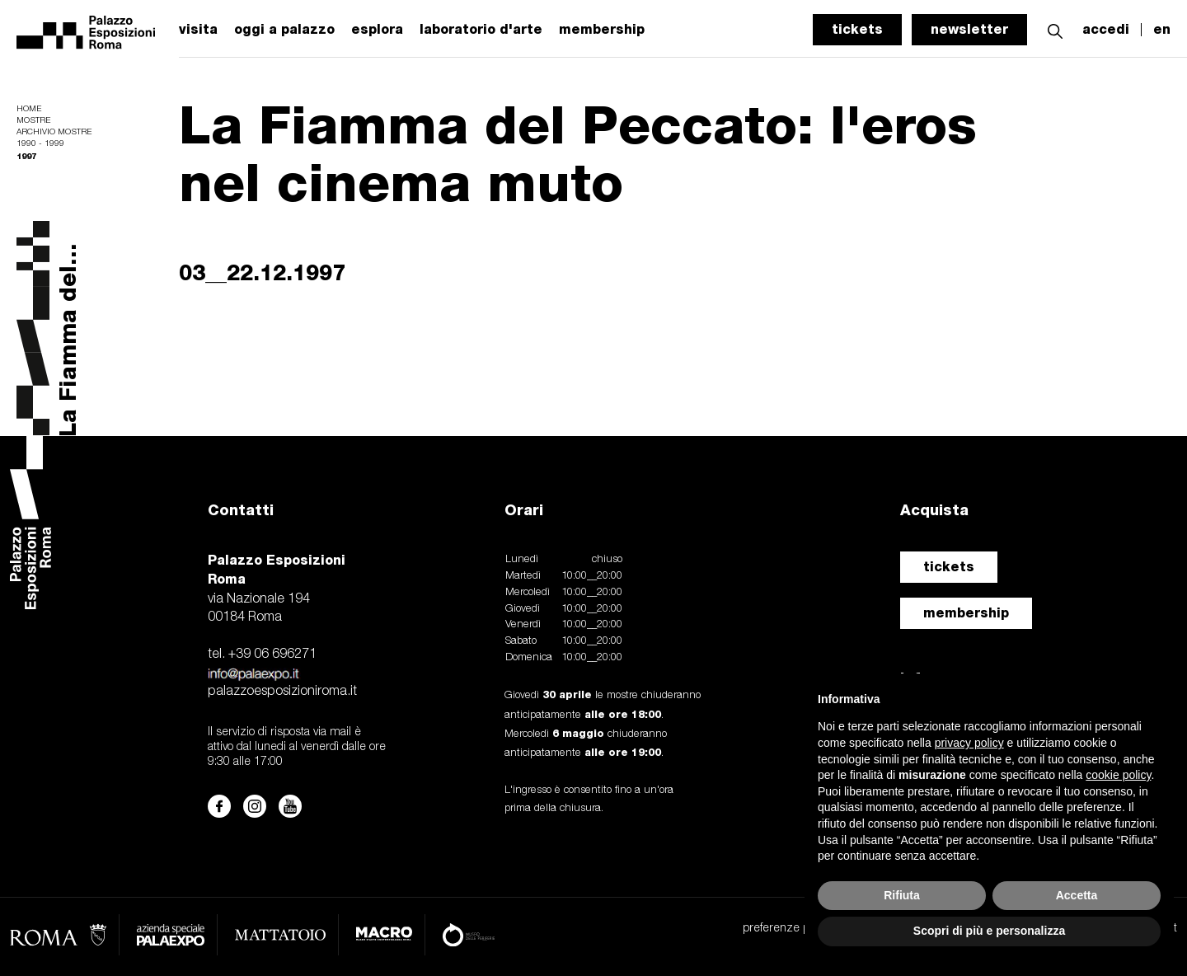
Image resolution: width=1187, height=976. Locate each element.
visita (198, 29)
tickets (857, 29)
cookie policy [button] (1118, 774)
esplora (377, 29)
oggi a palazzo (284, 29)
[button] (1055, 29)
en (1162, 29)
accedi (1105, 29)
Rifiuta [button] (902, 895)
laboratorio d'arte (481, 29)
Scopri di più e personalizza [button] (989, 930)
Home (28, 109)
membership (966, 613)
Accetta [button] (1077, 895)
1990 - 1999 (40, 144)
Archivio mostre (53, 132)
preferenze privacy (790, 928)
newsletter (969, 29)
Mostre (33, 120)
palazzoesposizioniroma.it (282, 691)
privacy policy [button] (969, 742)
